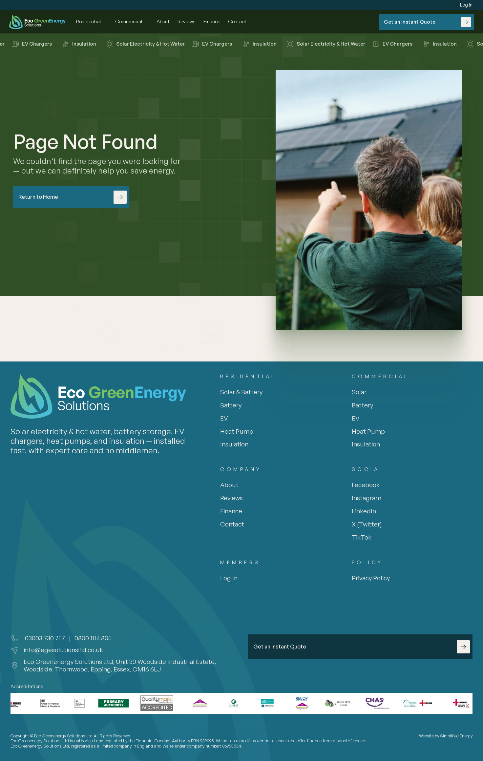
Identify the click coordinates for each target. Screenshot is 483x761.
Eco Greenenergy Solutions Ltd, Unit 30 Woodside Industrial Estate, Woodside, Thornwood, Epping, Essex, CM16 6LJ (120, 665)
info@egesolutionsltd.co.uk (63, 650)
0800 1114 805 (93, 638)
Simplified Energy (456, 735)
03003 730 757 (44, 638)
